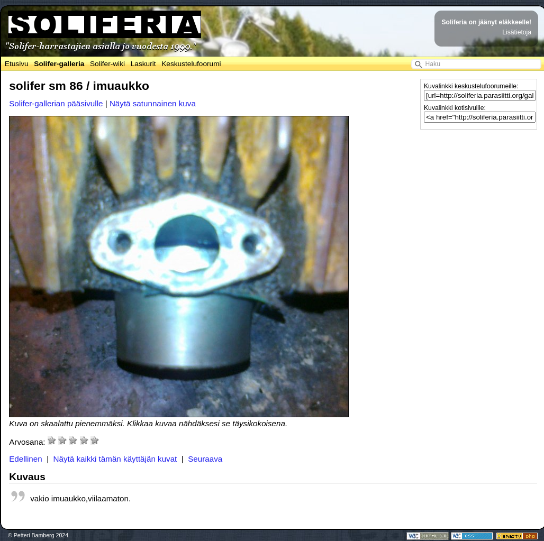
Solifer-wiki (107, 64)
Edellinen (25, 458)
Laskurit (143, 64)
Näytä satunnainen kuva (153, 103)
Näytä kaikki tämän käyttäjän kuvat (115, 458)
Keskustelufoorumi (191, 64)
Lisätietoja (516, 32)
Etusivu (17, 64)
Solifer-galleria (59, 64)
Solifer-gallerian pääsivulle (56, 103)
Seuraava (205, 458)
